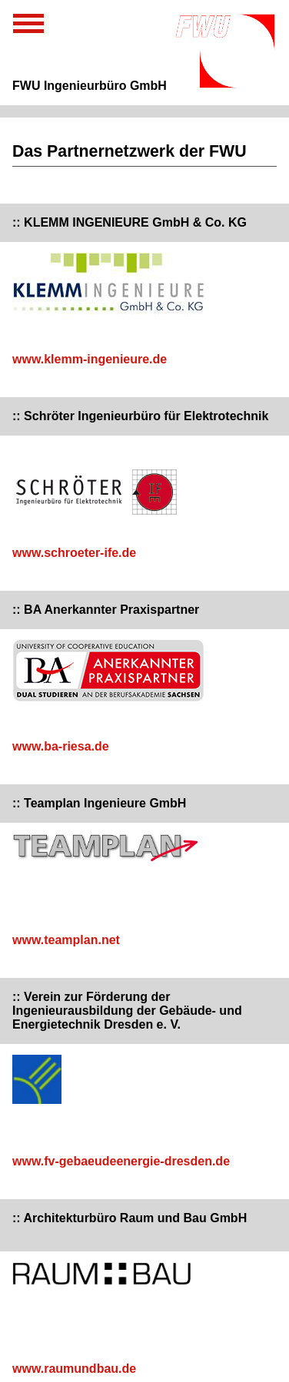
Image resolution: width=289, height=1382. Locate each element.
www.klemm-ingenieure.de (89, 359)
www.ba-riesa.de (60, 746)
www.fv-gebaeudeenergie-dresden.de (121, 1161)
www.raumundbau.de (74, 1368)
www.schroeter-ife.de (74, 552)
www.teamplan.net (66, 939)
